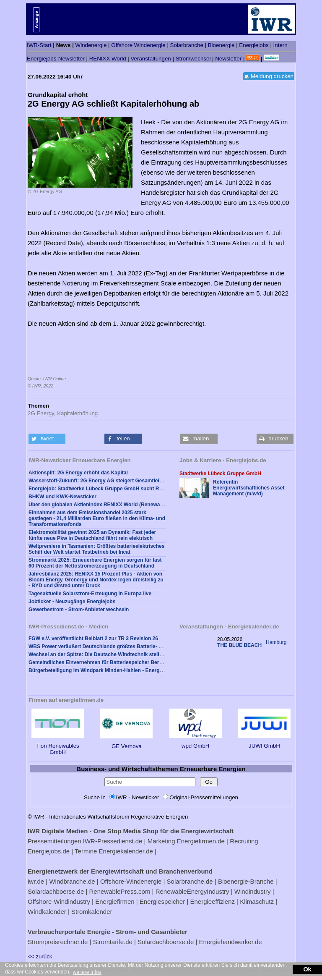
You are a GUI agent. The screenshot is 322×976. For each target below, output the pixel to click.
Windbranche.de (72, 881)
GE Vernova (126, 743)
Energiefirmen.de (201, 841)
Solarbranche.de (190, 881)
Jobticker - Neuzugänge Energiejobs (72, 601)
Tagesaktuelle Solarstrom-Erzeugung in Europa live (90, 594)
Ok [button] (307, 969)
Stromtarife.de (112, 941)
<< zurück (40, 956)
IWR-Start (39, 45)
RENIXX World (107, 58)
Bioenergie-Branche (246, 881)
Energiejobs (253, 45)
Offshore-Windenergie (130, 881)
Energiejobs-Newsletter (56, 58)
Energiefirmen (114, 901)
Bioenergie (221, 45)
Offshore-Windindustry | (60, 901)
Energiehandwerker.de (230, 941)
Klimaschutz (257, 901)
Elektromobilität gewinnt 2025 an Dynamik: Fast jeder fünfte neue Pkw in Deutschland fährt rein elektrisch (92, 535)
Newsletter (228, 58)
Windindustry (252, 891)
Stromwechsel (193, 58)
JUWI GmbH (264, 742)
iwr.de (36, 881)
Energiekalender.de (126, 851)
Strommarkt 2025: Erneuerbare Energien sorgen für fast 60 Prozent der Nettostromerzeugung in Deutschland (95, 563)
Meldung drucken (272, 76)
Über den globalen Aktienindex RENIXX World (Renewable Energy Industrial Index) (127, 505)
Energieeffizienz (212, 901)
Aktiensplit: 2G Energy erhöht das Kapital (78, 473)
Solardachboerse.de (56, 891)
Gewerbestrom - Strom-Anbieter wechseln (79, 609)
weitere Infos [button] (87, 972)
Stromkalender (91, 911)
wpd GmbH (195, 742)
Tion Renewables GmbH (57, 745)
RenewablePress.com (120, 891)
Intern (280, 45)
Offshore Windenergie (138, 45)
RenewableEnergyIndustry (192, 891)
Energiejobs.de (49, 851)
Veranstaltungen (150, 58)
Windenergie (91, 45)
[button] (47, 439)
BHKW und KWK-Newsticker (62, 497)
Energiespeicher (162, 901)
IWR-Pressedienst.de (113, 841)
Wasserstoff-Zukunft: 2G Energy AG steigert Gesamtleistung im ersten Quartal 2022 (129, 481)
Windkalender (47, 911)
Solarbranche (186, 45)
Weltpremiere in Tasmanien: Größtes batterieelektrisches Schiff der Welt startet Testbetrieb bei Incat (96, 549)
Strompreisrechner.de (58, 941)
